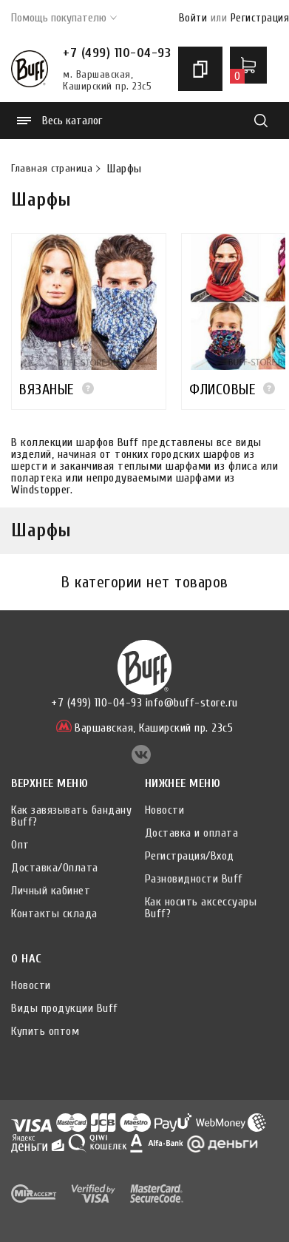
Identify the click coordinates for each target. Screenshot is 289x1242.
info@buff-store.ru (192, 702)
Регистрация (260, 18)
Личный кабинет (50, 890)
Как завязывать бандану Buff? (71, 815)
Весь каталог (59, 120)
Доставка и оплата (192, 833)
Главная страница (51, 169)
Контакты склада (54, 913)
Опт (20, 844)
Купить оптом (45, 1031)
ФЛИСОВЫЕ (222, 389)
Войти (193, 18)
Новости (165, 810)
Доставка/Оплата (54, 867)
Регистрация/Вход (189, 856)
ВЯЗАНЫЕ (47, 389)
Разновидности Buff (194, 878)
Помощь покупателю (64, 17)
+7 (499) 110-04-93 (117, 53)
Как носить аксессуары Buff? (201, 907)
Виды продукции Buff (64, 1008)
